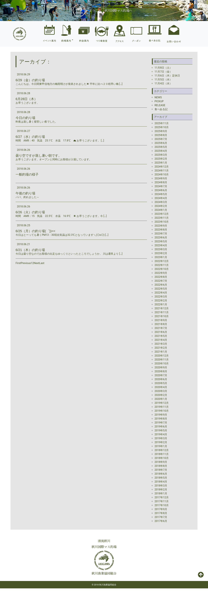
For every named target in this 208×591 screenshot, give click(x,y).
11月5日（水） (163, 79)
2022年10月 (162, 269)
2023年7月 (161, 233)
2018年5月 (161, 477)
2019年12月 (162, 402)
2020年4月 (161, 387)
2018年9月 (161, 462)
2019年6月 (161, 426)
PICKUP (159, 101)
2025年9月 (161, 131)
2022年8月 (161, 276)
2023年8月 (161, 229)
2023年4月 (161, 245)
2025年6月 (161, 143)
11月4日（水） (163, 83)
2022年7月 (161, 280)
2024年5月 (161, 194)
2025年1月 (161, 162)
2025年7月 (161, 139)
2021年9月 (161, 320)
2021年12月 (162, 308)
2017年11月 (162, 501)
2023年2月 (161, 253)
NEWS (158, 97)
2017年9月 (161, 509)
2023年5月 (161, 241)
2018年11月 (162, 454)
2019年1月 (161, 446)
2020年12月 (162, 355)
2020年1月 (161, 399)
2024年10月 (162, 174)
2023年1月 (161, 257)
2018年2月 (161, 489)
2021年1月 (161, 351)
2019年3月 (161, 438)
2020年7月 (161, 375)
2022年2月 (161, 300)
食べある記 (161, 109)
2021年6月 (161, 332)
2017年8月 (161, 513)
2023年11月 (162, 217)
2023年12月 (162, 213)
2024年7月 (161, 186)
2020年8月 (161, 371)
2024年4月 (161, 198)
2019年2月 (161, 442)
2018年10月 (162, 458)
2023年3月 (161, 249)
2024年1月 (161, 209)
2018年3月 (161, 485)
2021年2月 (161, 347)
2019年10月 (162, 410)
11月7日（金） (163, 71)
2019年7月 (161, 422)
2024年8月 (161, 182)
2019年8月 (161, 418)
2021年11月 (162, 312)
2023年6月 (161, 237)
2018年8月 (161, 465)
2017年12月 (162, 497)
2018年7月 (161, 469)
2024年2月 (161, 206)
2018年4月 (161, 481)
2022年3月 (161, 296)
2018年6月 (161, 473)
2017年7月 (161, 517)
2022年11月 (162, 265)
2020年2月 (161, 395)
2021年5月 (161, 336)
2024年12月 (162, 166)
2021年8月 (161, 324)
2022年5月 (161, 288)
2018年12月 (162, 450)
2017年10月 (162, 505)
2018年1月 (161, 493)
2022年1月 (161, 304)
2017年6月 (161, 521)
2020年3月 (161, 391)
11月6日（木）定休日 (167, 75)
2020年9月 (161, 367)
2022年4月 (161, 292)
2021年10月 (162, 316)
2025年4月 (161, 150)
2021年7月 (161, 328)
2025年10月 (162, 127)
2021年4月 (161, 339)
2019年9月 (161, 414)
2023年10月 (162, 221)
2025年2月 (161, 158)
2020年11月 (162, 359)
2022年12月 (162, 261)
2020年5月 (161, 383)
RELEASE (160, 105)
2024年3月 (161, 202)
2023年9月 (161, 225)
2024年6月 (161, 190)
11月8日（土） (163, 67)
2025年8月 (161, 135)
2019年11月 (162, 406)
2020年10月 (162, 363)
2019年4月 (161, 434)
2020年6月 (161, 379)
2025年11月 (162, 123)
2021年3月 (161, 343)
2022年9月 (161, 272)
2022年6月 (161, 284)
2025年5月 (161, 146)
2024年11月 (162, 170)
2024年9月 (161, 178)
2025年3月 (161, 154)
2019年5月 (161, 430)
